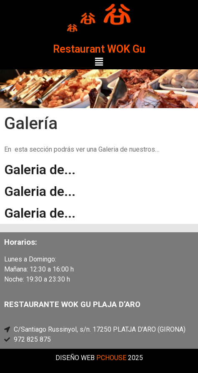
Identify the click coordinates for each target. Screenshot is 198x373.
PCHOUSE (111, 358)
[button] (99, 62)
